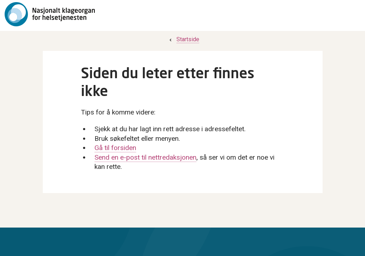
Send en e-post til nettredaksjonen (145, 157)
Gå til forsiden (115, 148)
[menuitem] (183, 39)
